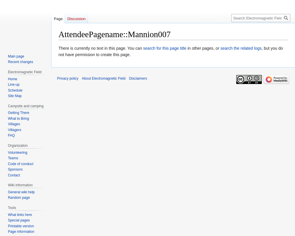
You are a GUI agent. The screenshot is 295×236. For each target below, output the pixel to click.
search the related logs (241, 48)
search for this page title (164, 48)
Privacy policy (67, 78)
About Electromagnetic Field (103, 78)
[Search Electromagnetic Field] (260, 18)
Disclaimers (138, 78)
